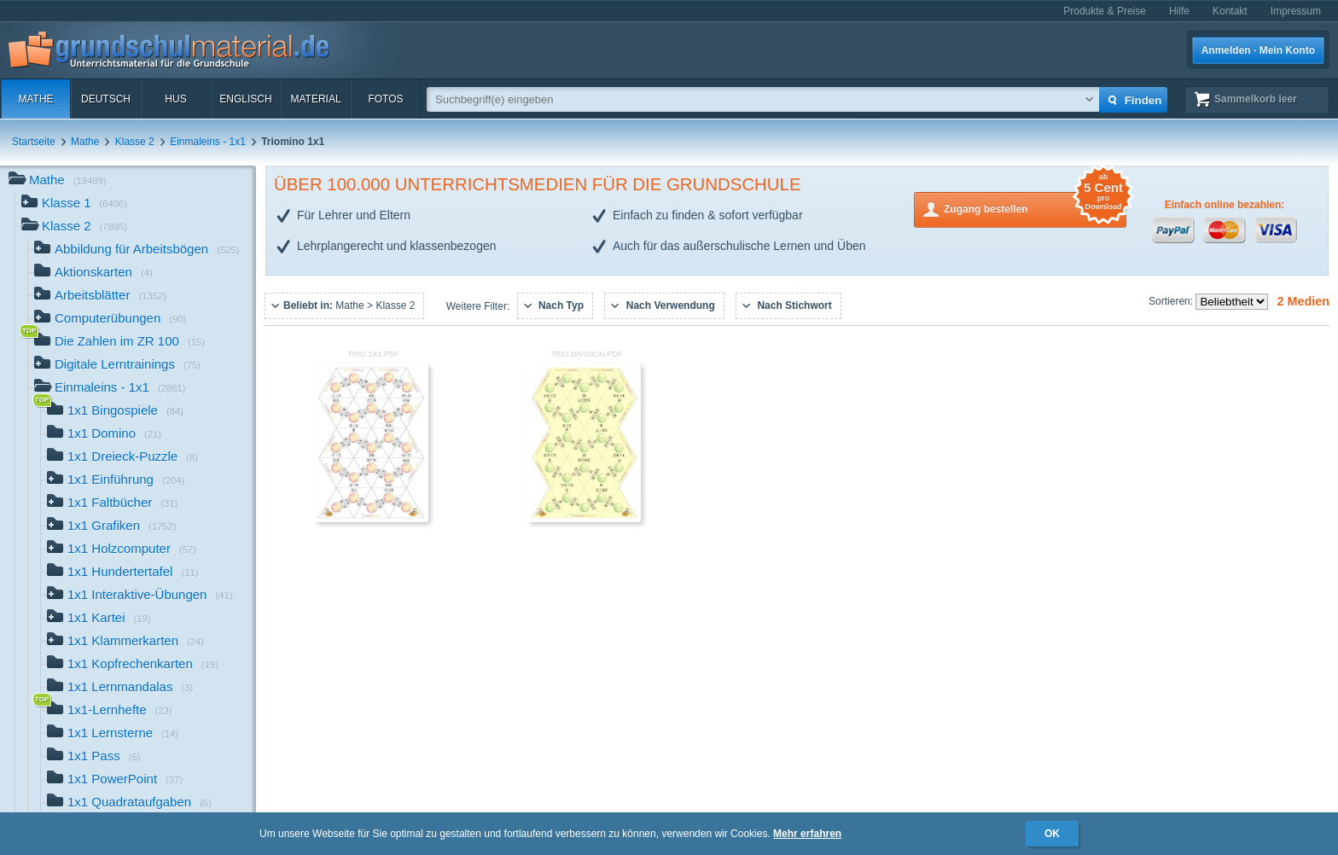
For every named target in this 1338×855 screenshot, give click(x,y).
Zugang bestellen (1035, 208)
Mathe (35, 99)
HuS (175, 99)
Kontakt (1230, 11)
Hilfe (1179, 11)
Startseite (33, 142)
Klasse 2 (134, 142)
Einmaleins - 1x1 (208, 142)
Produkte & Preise (1104, 11)
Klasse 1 (74, 204)
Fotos (385, 99)
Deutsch (106, 99)
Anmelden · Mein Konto (1258, 50)
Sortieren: (1172, 301)
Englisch (245, 99)
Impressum (1296, 11)
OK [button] (1052, 834)
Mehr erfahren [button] (807, 834)
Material (315, 99)
